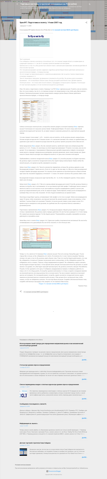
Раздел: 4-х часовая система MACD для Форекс (53, 284)
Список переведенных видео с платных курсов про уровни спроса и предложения (49, 384)
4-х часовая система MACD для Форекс (36, 292)
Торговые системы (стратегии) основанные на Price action (48, 4)
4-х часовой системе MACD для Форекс (65, 30)
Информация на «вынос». (29, 423)
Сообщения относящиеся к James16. (33, 404)
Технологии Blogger (53, 471)
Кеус (58, 89)
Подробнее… (26, 13)
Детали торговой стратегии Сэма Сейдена (35, 443)
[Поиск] (90, 4)
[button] (86, 22)
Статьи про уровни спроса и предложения (35, 365)
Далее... (84, 360)
